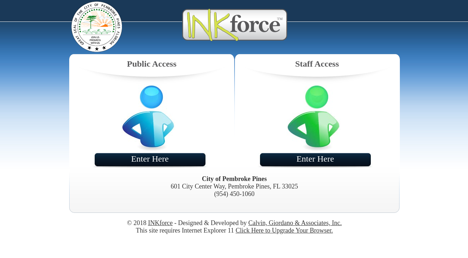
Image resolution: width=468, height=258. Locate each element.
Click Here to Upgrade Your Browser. (284, 230)
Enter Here (150, 158)
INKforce (160, 222)
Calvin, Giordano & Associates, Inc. (295, 222)
